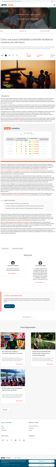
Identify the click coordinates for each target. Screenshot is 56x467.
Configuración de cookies (15, 464)
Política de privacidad (5, 464)
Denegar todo (41, 461)
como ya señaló (18, 121)
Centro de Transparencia (33, 426)
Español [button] (52, 1)
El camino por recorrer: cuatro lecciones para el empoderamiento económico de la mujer (24, 208)
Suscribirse (10, 306)
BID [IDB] (15, 457)
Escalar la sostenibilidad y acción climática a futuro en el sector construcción (18, 171)
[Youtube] (15, 440)
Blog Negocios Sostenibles (24, 14)
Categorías (33, 31)
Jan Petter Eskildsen (29, 56)
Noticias (2, 428)
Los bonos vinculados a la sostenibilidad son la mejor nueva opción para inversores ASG (25, 206)
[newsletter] (23, 440)
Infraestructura (5, 248)
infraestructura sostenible (17, 248)
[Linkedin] (7, 440)
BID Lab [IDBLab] (19, 457)
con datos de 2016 (43, 168)
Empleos (30, 430)
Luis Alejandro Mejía (40, 56)
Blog (2, 426)
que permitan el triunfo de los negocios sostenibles (17, 223)
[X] (11, 440)
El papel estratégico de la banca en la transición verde (17, 203)
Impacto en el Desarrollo (35, 14)
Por (27, 53)
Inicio (17, 14)
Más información (13, 273)
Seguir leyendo (20, 364)
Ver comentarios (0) (27, 317)
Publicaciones (4, 430)
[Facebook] (2, 440)
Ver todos (6, 409)
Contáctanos (31, 428)
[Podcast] (19, 440)
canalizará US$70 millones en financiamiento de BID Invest (14, 195)
